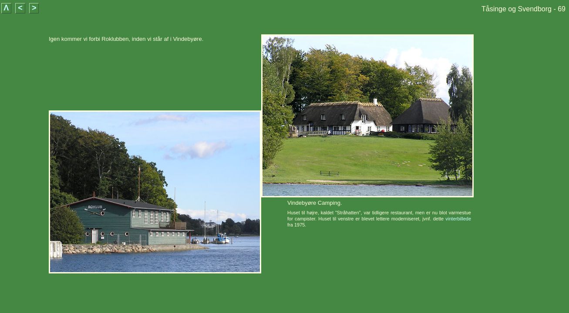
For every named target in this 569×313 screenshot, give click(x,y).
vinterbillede (458, 218)
